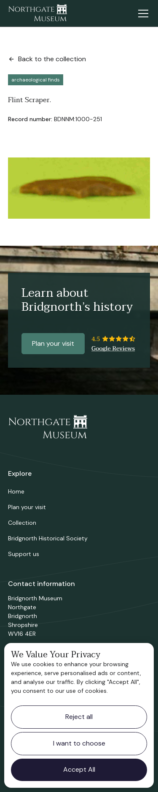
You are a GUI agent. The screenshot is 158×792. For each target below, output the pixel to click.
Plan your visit (53, 343)
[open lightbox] (79, 187)
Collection (22, 522)
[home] (37, 13)
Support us (23, 554)
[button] (141, 13)
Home (16, 491)
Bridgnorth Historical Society (48, 538)
